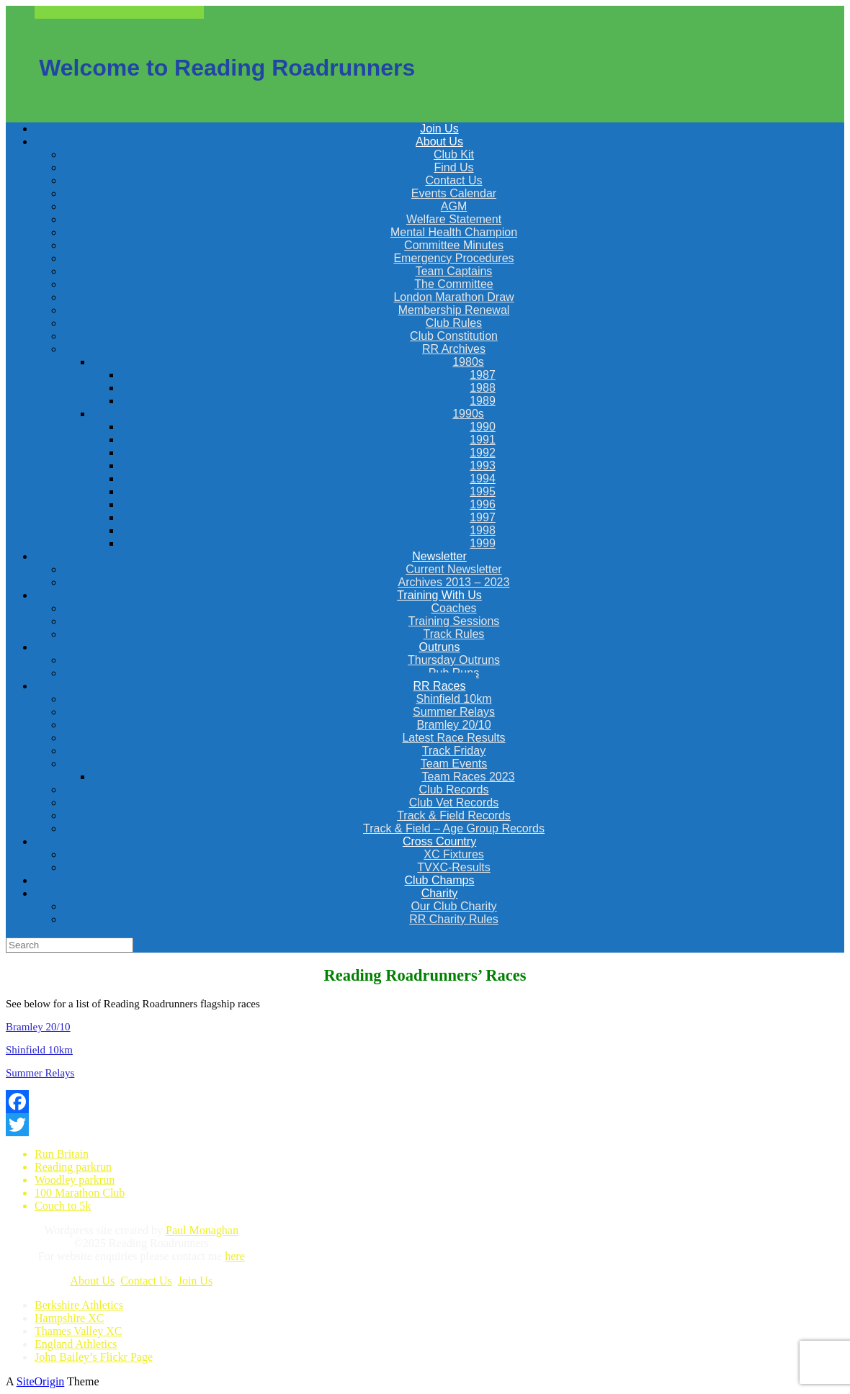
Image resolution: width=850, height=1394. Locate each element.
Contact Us (146, 1280)
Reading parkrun (73, 1167)
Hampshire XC (69, 1318)
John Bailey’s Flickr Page (94, 1357)
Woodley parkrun (75, 1180)
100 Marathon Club (80, 1193)
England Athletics (76, 1344)
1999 (483, 543)
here (235, 1256)
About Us (92, 1280)
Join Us (195, 1280)
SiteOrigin (41, 1381)
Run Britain (62, 1154)
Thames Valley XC (78, 1331)
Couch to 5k (63, 1206)
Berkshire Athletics (79, 1305)
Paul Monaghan (202, 1230)
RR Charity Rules (453, 919)
